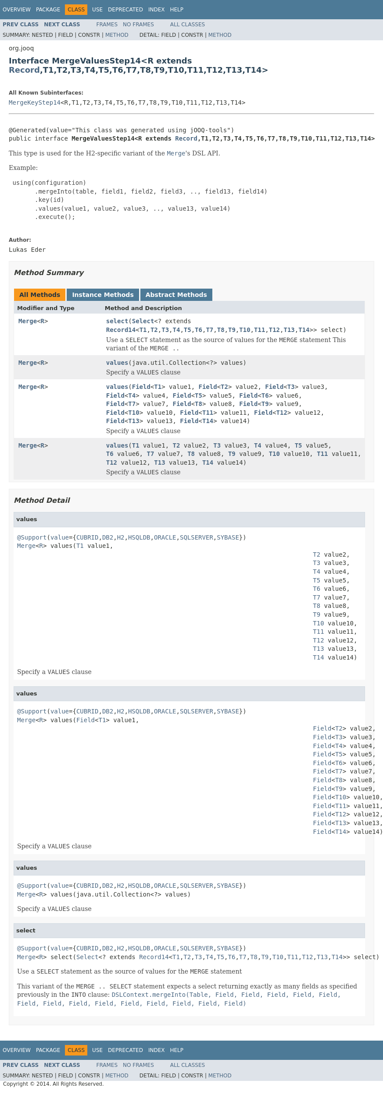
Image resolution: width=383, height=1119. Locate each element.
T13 (289, 329)
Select (143, 321)
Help (176, 10)
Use (97, 10)
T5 (187, 329)
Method (117, 35)
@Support (32, 537)
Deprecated (125, 10)
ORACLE (165, 537)
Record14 (121, 329)
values (117, 362)
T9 (232, 329)
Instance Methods (102, 294)
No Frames (138, 24)
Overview (17, 10)
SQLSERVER (196, 537)
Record (24, 69)
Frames (107, 24)
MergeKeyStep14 (35, 102)
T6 (198, 329)
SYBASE (228, 537)
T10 (244, 329)
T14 (303, 329)
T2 (154, 329)
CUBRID (87, 537)
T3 (165, 329)
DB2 (107, 537)
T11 (259, 329)
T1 (143, 329)
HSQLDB (139, 537)
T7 (209, 329)
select (117, 321)
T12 (274, 329)
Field (141, 386)
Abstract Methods (176, 294)
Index (156, 10)
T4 (176, 329)
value (59, 537)
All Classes (187, 24)
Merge (27, 321)
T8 (221, 329)
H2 (121, 537)
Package (48, 10)
